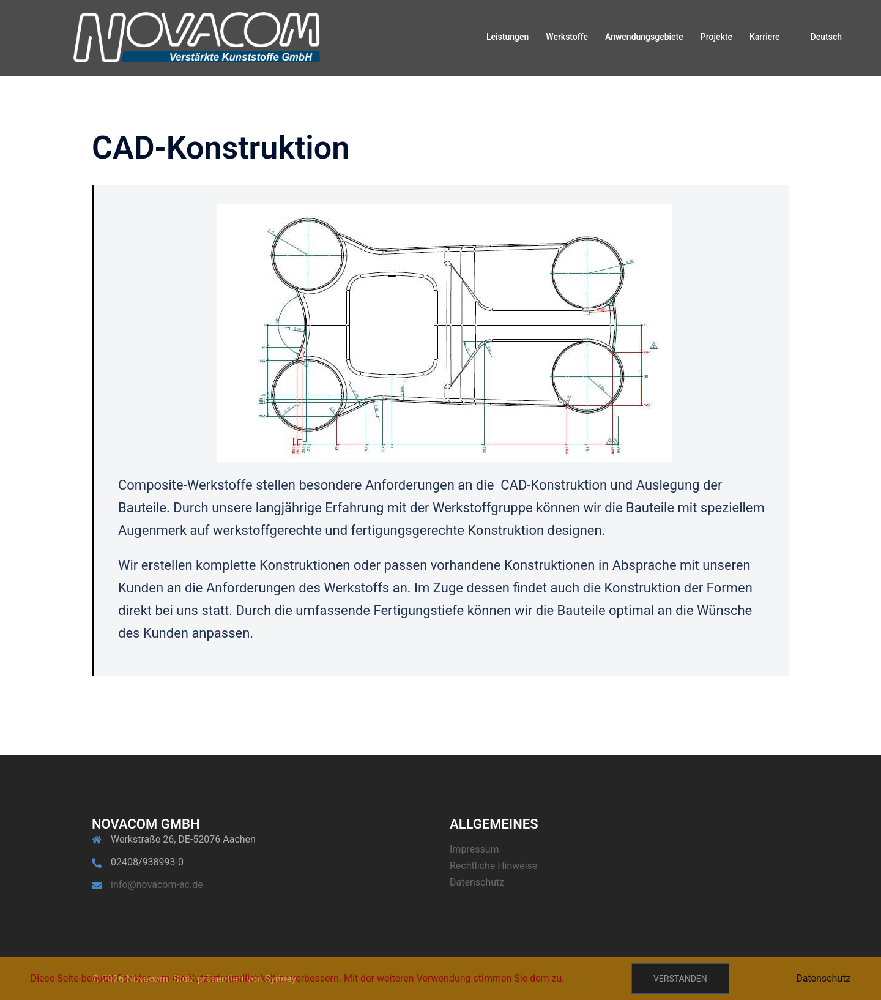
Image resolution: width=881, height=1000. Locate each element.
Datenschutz (477, 882)
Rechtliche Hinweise (493, 865)
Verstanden (680, 978)
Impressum (474, 849)
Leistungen (507, 37)
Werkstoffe (567, 37)
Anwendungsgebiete (644, 37)
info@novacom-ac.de (157, 884)
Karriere (764, 37)
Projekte (716, 37)
